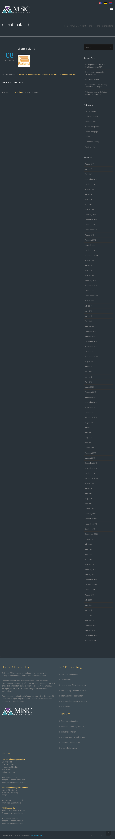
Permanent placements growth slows (94, 73)
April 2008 (88, 615)
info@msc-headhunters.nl (12, 821)
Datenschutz (66, 679)
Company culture (91, 116)
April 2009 (88, 559)
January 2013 (90, 336)
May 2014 (88, 270)
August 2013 (89, 301)
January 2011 (90, 458)
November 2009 (91, 524)
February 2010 (90, 514)
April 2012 (88, 382)
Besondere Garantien (69, 674)
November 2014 (91, 245)
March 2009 (89, 564)
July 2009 (88, 544)
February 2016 (90, 214)
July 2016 (88, 194)
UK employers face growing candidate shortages (96, 85)
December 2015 (91, 219)
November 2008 (91, 585)
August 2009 (89, 539)
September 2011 (91, 417)
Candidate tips (90, 111)
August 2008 (89, 595)
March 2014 (89, 275)
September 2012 (91, 356)
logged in (18, 92)
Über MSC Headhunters (70, 742)
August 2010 (89, 483)
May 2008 (88, 610)
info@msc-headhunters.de (13, 800)
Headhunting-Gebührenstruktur (73, 690)
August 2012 (89, 361)
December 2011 (91, 402)
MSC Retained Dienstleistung (73, 737)
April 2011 (88, 443)
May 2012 (88, 377)
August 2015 (89, 235)
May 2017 (88, 169)
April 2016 (88, 204)
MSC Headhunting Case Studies (74, 701)
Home (66, 25)
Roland (97, 25)
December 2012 (91, 341)
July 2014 (88, 265)
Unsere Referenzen (69, 748)
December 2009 (91, 519)
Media (87, 137)
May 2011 (88, 437)
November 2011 (91, 407)
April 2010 (88, 503)
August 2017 (89, 164)
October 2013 (90, 290)
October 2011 (90, 412)
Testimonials (90, 147)
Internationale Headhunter (72, 696)
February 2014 (90, 280)
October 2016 (90, 184)
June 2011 (88, 432)
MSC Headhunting (37, 835)
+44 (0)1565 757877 (10, 777)
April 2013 (88, 321)
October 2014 (90, 250)
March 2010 (89, 508)
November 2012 (91, 346)
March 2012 (89, 387)
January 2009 (90, 574)
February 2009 (90, 569)
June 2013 (88, 311)
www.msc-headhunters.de (13, 803)
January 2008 (90, 630)
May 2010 (88, 498)
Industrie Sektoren (68, 732)
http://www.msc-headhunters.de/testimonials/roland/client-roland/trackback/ (45, 74)
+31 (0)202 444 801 (10, 818)
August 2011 (89, 422)
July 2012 (88, 366)
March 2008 (89, 620)
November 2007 (91, 640)
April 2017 (88, 174)
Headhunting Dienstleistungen (73, 685)
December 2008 (91, 579)
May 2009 (88, 554)
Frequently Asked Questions (72, 726)
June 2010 (88, 493)
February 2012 (90, 392)
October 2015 (90, 225)
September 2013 (91, 296)
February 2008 (90, 625)
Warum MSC (66, 706)
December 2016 (91, 179)
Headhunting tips (91, 131)
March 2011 (89, 448)
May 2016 (88, 199)
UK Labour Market (92, 79)
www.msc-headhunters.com (13, 782)
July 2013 (88, 306)
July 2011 (88, 427)
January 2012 (90, 397)
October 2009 (90, 529)
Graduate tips (90, 121)
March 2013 (89, 326)
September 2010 (91, 478)
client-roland (26, 48)
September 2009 (91, 534)
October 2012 (90, 351)
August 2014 (89, 260)
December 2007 (91, 635)
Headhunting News (92, 126)
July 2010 (88, 488)
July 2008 (88, 600)
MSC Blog (75, 25)
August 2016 (89, 189)
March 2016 (89, 209)
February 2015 (90, 240)
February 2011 (90, 453)
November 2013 (91, 285)
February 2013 (90, 331)
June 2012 (88, 372)
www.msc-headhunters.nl (12, 823)
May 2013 (88, 316)
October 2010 (90, 473)
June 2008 (88, 605)
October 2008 (90, 590)
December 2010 (91, 463)
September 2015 (91, 230)
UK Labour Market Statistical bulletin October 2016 (96, 93)
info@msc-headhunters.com (13, 780)
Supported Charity (92, 142)
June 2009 (88, 549)
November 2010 (91, 468)
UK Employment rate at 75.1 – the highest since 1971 (96, 65)
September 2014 (91, 255)
